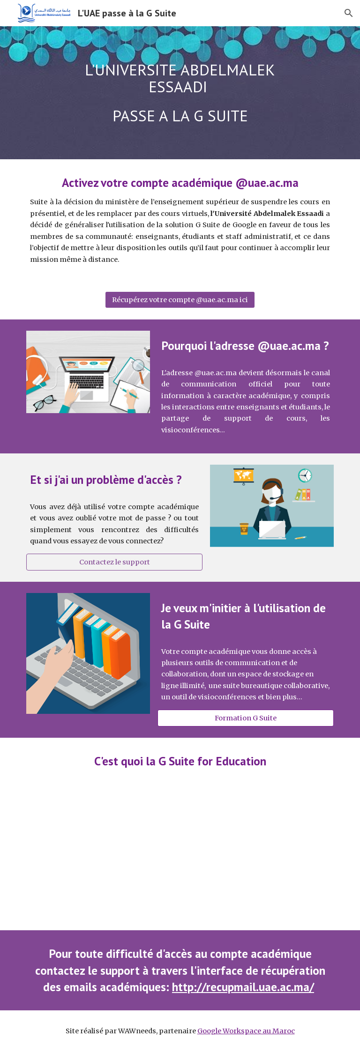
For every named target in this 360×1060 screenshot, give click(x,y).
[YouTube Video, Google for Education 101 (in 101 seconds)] (180, 857)
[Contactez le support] (114, 562)
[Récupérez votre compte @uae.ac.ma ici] (179, 300)
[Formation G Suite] (245, 718)
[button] (349, 13)
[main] (179, 93)
